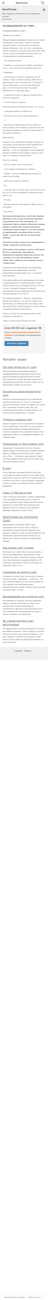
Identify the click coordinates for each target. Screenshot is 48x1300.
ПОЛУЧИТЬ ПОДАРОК (16, 343)
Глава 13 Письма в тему (17, 492)
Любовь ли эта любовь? (36, 1297)
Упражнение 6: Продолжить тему (23, 443)
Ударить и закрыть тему (17, 419)
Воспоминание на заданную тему (23, 596)
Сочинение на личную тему (20, 572)
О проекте (18, 651)
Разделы (27, 651)
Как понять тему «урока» (18, 547)
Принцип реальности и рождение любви (17, 1297)
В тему (7, 468)
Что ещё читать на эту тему (20, 367)
